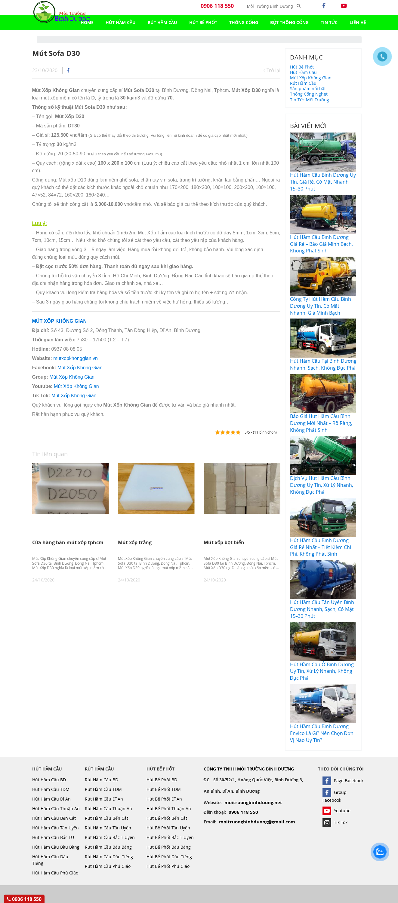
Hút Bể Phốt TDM (164, 789)
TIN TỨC (329, 22)
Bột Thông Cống (289, 22)
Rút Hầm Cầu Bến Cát (106, 818)
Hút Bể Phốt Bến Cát (167, 818)
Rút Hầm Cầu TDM (103, 789)
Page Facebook (342, 780)
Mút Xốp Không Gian (80, 367)
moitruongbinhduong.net (253, 802)
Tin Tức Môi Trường (309, 99)
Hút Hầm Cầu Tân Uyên (55, 828)
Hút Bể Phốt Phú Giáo (168, 866)
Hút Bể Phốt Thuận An (169, 808)
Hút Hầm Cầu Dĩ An (51, 799)
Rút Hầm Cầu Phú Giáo (108, 866)
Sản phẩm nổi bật (308, 88)
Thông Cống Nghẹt (309, 94)
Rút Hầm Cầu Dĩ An (104, 799)
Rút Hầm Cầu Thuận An (108, 808)
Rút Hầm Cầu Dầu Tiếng (109, 856)
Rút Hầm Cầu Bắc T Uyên (110, 837)
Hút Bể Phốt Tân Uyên (168, 828)
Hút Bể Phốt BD (162, 779)
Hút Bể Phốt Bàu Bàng (169, 847)
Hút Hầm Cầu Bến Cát (54, 818)
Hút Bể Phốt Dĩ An (164, 799)
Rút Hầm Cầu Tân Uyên (108, 828)
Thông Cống (243, 22)
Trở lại (272, 70)
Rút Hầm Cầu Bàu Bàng (108, 847)
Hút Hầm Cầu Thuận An (56, 808)
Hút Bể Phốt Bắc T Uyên (170, 837)
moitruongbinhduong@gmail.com (257, 822)
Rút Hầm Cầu (162, 22)
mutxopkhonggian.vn (75, 358)
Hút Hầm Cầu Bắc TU (53, 837)
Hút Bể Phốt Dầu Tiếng (169, 856)
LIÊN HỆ (358, 22)
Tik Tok (334, 822)
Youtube (336, 810)
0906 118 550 (217, 6)
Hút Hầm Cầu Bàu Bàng (55, 847)
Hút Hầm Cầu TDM (50, 789)
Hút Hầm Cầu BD (49, 779)
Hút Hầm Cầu (121, 22)
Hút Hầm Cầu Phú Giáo (55, 873)
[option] (70, 523)
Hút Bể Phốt (203, 22)
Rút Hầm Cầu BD (101, 779)
